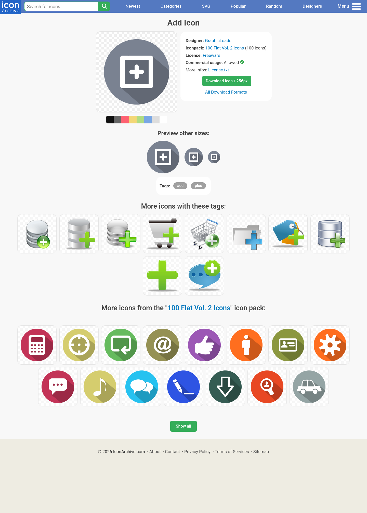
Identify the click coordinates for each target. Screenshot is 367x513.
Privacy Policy (197, 451)
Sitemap (261, 451)
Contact (172, 451)
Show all (183, 426)
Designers (312, 6)
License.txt (218, 69)
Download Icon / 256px (226, 81)
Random (274, 6)
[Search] (104, 6)
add (180, 185)
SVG (206, 6)
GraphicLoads (218, 40)
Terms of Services (232, 451)
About (155, 451)
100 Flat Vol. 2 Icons (224, 47)
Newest (132, 6)
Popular (238, 6)
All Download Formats (226, 92)
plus (198, 185)
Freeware (211, 55)
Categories (171, 6)
